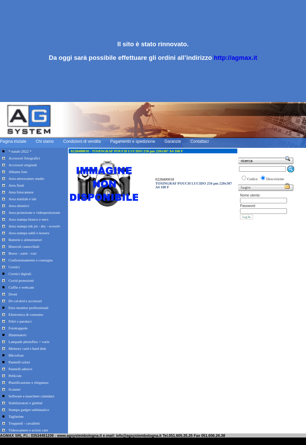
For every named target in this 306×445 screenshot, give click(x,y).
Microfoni (16, 355)
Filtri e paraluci (20, 321)
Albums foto (17, 172)
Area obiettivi (18, 206)
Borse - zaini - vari (22, 253)
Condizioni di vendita (82, 141)
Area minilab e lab (22, 199)
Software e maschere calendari (31, 396)
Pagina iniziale (13, 141)
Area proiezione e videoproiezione (34, 212)
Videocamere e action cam (28, 430)
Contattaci (199, 141)
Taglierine (15, 416)
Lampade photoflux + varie (28, 342)
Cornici (14, 267)
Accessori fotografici (24, 158)
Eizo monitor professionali (28, 308)
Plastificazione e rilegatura (28, 382)
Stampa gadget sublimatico (28, 410)
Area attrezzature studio (26, 178)
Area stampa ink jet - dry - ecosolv (34, 226)
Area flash (16, 185)
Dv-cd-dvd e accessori (25, 301)
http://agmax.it (235, 57)
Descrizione (275, 179)
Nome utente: (250, 195)
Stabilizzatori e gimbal (25, 403)
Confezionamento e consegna (30, 260)
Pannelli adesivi (20, 369)
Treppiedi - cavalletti (24, 423)
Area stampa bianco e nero (28, 219)
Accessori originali (22, 165)
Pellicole (15, 376)
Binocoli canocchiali (23, 246)
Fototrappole (18, 328)
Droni (12, 294)
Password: (248, 206)
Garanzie (173, 141)
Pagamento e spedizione (132, 141)
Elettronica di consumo (25, 314)
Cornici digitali (19, 274)
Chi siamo (45, 141)
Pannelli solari (19, 362)
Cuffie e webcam (21, 287)
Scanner (14, 389)
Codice (252, 179)
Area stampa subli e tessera (28, 233)
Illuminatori (17, 335)
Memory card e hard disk (27, 348)
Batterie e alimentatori (25, 240)
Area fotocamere (21, 192)
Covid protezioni (21, 280)
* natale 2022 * (20, 151)
